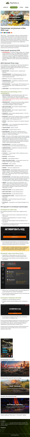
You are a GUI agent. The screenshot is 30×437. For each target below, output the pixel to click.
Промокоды (13, 7)
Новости (5, 7)
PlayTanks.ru (14, 3)
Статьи (21, 7)
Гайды (26, 7)
